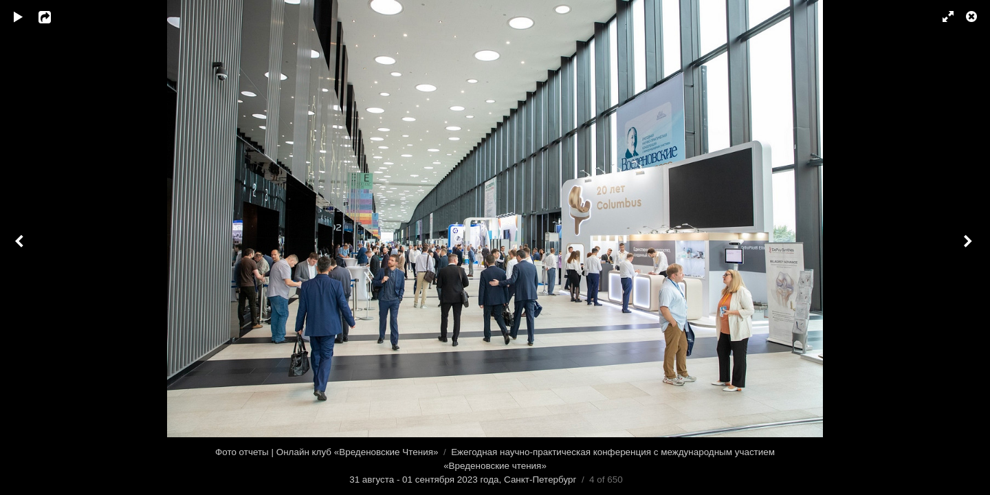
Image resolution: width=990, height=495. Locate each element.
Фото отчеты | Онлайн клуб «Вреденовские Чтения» (326, 452)
